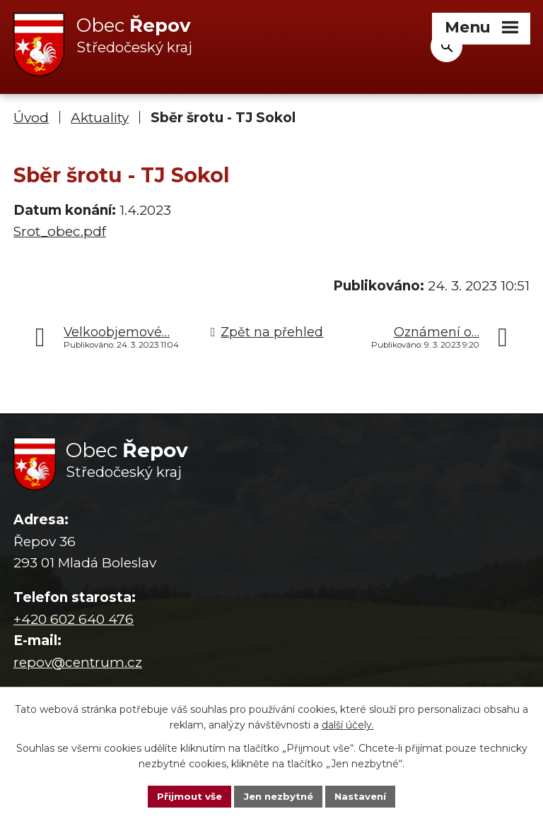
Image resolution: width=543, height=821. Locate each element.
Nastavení (365, 795)
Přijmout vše (185, 795)
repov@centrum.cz (77, 662)
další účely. (348, 724)
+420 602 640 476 (73, 620)
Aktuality (100, 118)
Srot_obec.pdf (59, 232)
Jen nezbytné (278, 795)
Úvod (31, 118)
